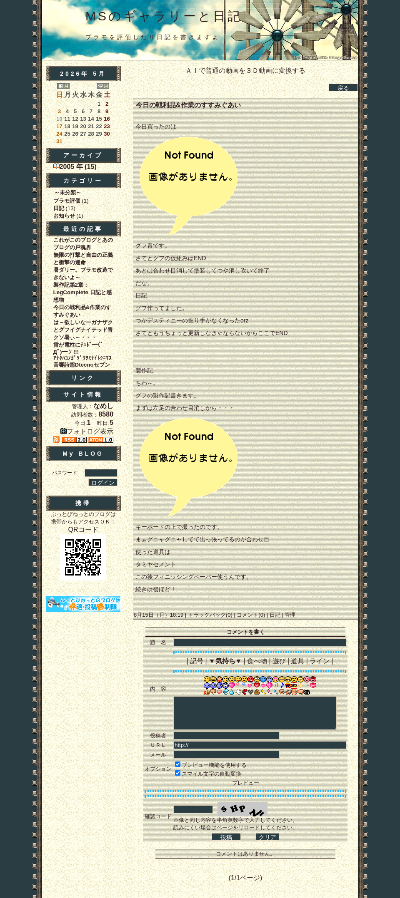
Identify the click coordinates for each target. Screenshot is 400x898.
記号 (196, 661)
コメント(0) (250, 615)
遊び (279, 661)
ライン (320, 661)
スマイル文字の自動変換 (211, 774)
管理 (290, 615)
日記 (275, 615)
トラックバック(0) (210, 615)
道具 (297, 661)
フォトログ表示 (86, 431)
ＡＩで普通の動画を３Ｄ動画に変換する (245, 70)
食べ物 (257, 661)
